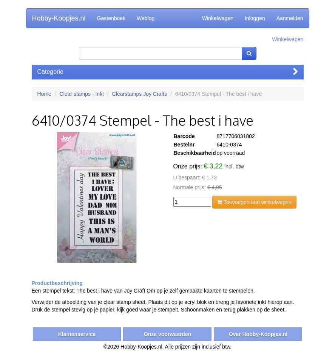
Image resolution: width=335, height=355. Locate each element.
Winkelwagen (217, 18)
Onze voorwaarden (167, 334)
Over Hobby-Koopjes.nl (258, 334)
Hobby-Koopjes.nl (59, 18)
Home (44, 94)
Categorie (167, 72)
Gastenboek (111, 18)
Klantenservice (77, 334)
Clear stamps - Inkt (82, 94)
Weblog (145, 18)
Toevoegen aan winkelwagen (254, 202)
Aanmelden (289, 18)
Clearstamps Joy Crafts (139, 94)
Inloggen (255, 18)
